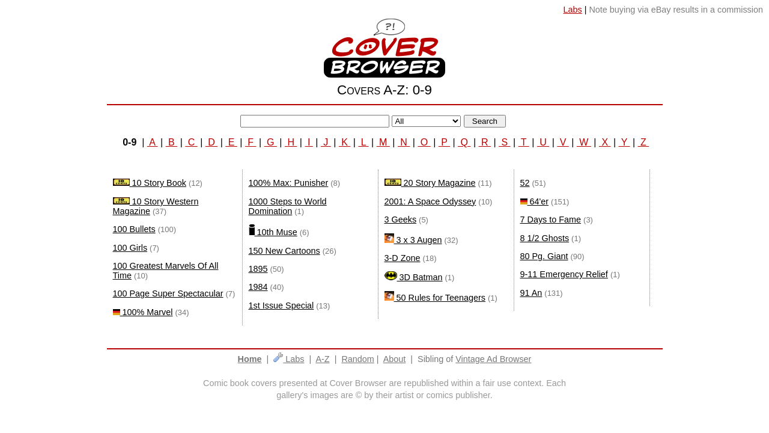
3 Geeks (400, 219)
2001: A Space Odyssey (430, 201)
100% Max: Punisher (289, 183)
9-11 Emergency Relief (564, 274)
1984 (258, 287)
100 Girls (130, 248)
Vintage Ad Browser (493, 359)
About (394, 359)
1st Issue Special (281, 305)
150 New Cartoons (284, 251)
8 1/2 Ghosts (545, 238)
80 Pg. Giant (544, 256)
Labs (288, 359)
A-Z (322, 359)
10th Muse (273, 232)
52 (525, 183)
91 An (531, 293)
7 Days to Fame (551, 219)
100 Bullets (134, 229)
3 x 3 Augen (413, 240)
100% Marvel (143, 312)
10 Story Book (149, 183)
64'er (534, 201)
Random (357, 359)
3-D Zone (402, 258)
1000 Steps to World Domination (288, 206)
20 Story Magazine (430, 183)
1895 (258, 269)
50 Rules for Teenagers (435, 297)
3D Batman (413, 277)
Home (250, 359)
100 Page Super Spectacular (168, 293)
